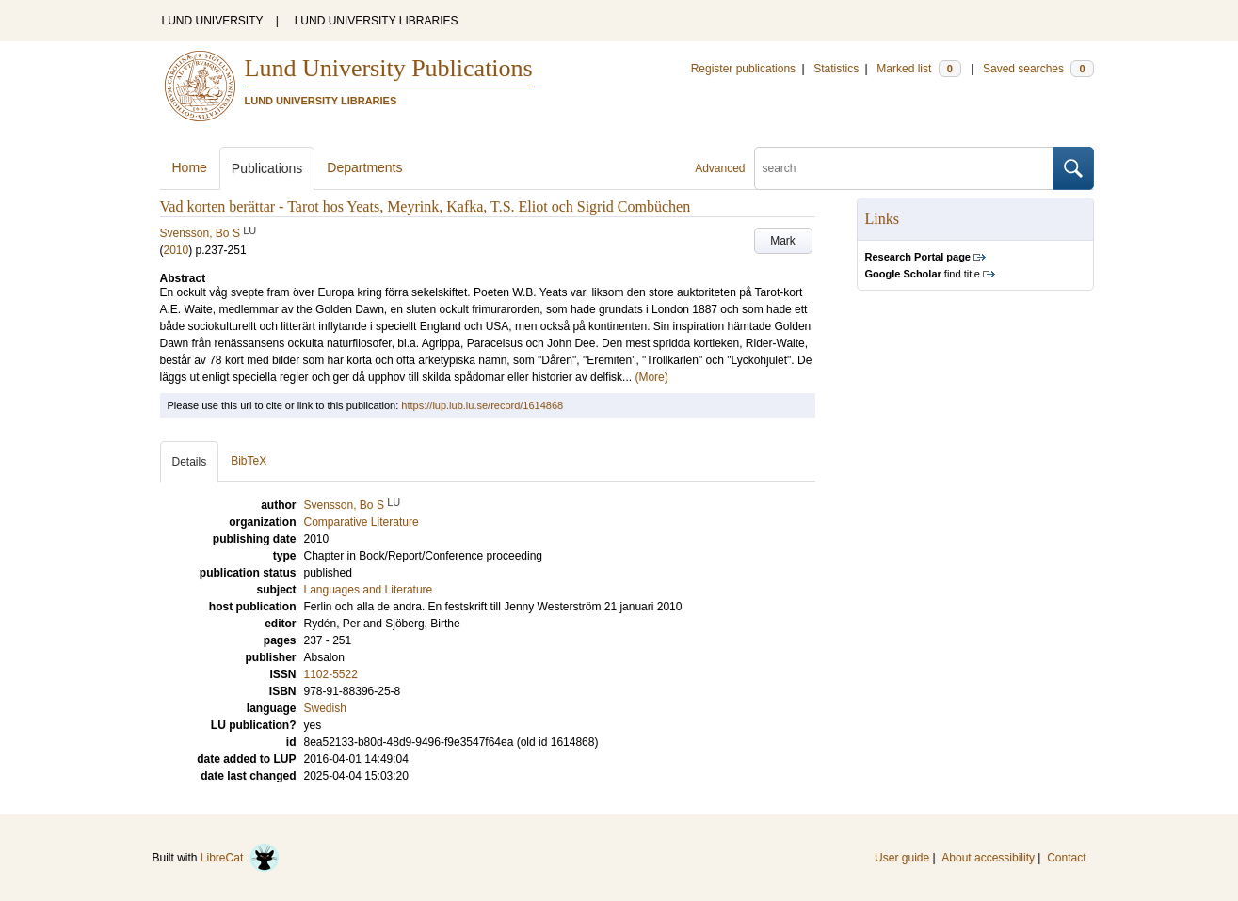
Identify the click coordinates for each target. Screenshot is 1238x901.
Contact (1066, 857)
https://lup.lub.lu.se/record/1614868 (482, 405)
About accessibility (988, 857)
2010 (176, 250)
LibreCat (240, 858)
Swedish (325, 708)
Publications (267, 168)
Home (189, 167)
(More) (651, 377)
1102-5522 (331, 674)
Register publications (743, 68)
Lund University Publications (389, 68)
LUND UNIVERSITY (213, 20)
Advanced (720, 168)
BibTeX (248, 460)
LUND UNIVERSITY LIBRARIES (376, 20)
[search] (903, 168)
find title (922, 273)
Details (189, 461)
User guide (902, 857)
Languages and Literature (368, 589)
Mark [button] (783, 240)
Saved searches (1038, 68)
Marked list (918, 68)
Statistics (836, 68)
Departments (364, 167)
